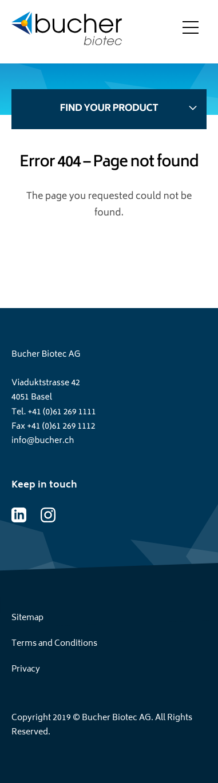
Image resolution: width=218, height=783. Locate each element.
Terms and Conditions (54, 644)
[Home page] (66, 31)
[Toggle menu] (191, 31)
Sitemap (27, 618)
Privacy (25, 669)
